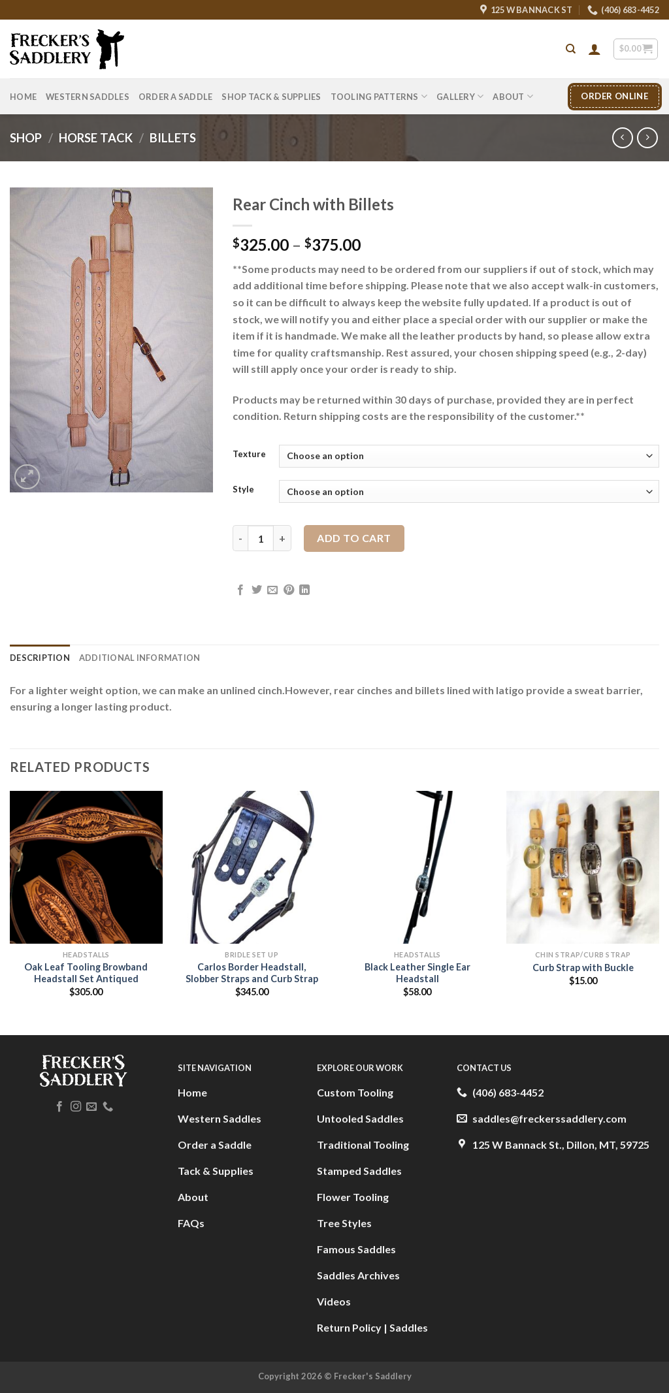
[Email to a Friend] (272, 590)
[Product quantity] (261, 538)
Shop (26, 138)
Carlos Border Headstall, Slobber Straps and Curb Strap (252, 973)
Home (23, 96)
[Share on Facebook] (240, 590)
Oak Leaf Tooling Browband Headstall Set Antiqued (86, 973)
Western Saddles (87, 96)
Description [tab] (40, 657)
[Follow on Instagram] (76, 1107)
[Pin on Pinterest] (289, 590)
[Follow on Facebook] (59, 1107)
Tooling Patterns (379, 96)
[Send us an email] (91, 1107)
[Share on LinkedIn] (304, 590)
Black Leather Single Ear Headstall (417, 973)
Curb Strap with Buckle (583, 967)
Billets (173, 138)
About (513, 96)
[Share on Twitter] (257, 590)
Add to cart (354, 538)
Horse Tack (96, 138)
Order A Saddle (176, 96)
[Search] (571, 49)
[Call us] (108, 1107)
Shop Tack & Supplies (271, 96)
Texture (249, 454)
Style (243, 489)
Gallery (459, 96)
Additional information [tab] (140, 657)
